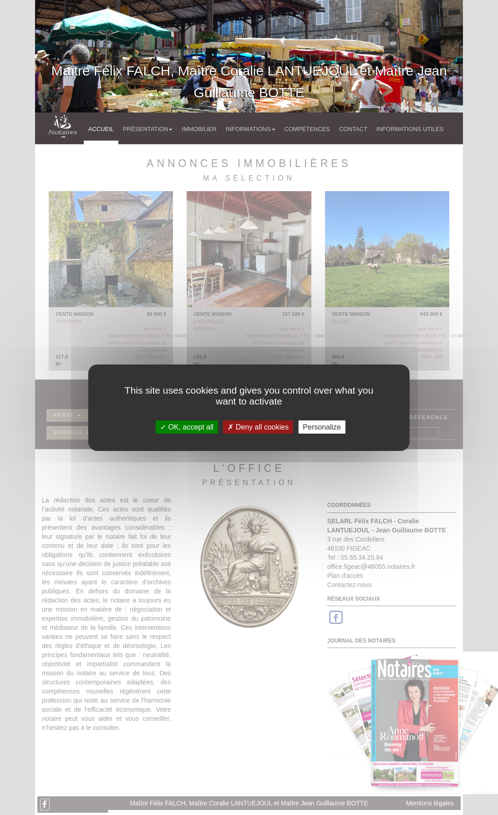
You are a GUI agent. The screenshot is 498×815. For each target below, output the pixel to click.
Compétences (307, 129)
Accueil (101, 129)
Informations (250, 129)
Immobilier (199, 129)
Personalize (322, 426)
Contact (353, 129)
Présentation (148, 129)
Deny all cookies (258, 426)
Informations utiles (410, 129)
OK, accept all (186, 426)
